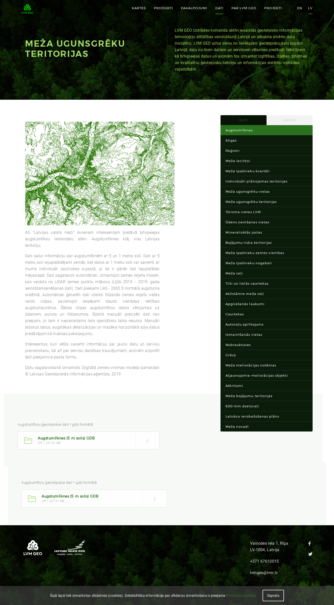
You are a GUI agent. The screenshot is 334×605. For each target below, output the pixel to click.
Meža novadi (237, 427)
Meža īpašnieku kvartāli (247, 171)
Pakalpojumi (194, 8)
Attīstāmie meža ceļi (244, 294)
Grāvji (230, 355)
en (299, 8)
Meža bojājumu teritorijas (249, 396)
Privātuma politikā (241, 596)
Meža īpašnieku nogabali (248, 263)
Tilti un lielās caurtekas (247, 283)
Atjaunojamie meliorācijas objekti (256, 375)
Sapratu (273, 596)
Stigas (231, 140)
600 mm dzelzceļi (242, 406)
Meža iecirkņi (238, 161)
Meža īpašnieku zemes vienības (254, 253)
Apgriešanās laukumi (245, 304)
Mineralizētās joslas (243, 232)
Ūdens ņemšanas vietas (247, 222)
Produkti (163, 8)
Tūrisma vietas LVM (243, 212)
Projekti (273, 8)
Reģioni (232, 151)
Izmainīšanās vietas (243, 335)
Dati (219, 8)
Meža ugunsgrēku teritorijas (251, 202)
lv (310, 8)
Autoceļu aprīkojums (244, 324)
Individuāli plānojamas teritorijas (256, 181)
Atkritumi (234, 386)
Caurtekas (234, 314)
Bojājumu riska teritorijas (248, 243)
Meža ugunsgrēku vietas (247, 191)
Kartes (139, 8)
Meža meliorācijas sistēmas (250, 365)
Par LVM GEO (243, 8)
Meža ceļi (234, 273)
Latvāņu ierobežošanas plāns (252, 416)
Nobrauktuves (238, 345)
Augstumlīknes (239, 130)
